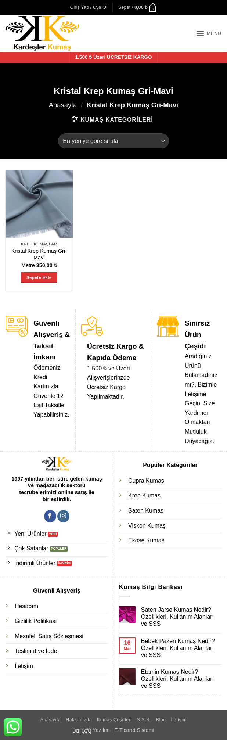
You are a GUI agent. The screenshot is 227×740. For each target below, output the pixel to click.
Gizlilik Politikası (36, 621)
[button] (88, 7)
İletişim (24, 666)
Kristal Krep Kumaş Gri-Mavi (39, 254)
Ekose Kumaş (146, 540)
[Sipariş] (113, 140)
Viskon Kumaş (147, 525)
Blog (161, 719)
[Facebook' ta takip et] (50, 516)
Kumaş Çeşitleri (114, 719)
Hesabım (26, 606)
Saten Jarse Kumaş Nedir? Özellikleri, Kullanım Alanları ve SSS (177, 617)
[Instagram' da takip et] (63, 516)
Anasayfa (63, 105)
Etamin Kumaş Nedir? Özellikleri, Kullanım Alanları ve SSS (177, 679)
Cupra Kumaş (146, 481)
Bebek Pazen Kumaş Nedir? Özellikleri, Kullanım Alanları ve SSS (178, 648)
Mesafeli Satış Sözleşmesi (49, 636)
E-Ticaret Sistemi (134, 730)
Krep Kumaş (144, 495)
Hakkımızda (79, 719)
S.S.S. (144, 719)
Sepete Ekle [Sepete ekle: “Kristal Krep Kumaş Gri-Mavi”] (38, 277)
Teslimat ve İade (36, 651)
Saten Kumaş (145, 510)
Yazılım (101, 730)
